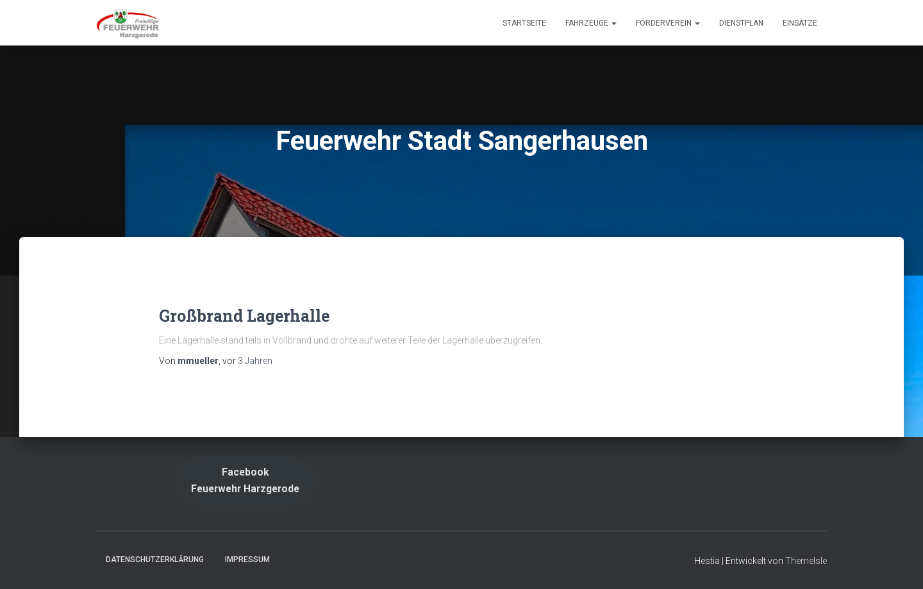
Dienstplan (741, 23)
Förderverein (668, 23)
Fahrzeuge (591, 23)
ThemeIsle (806, 561)
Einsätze (800, 23)
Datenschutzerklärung (155, 559)
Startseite (524, 23)
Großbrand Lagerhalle (244, 315)
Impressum (247, 559)
